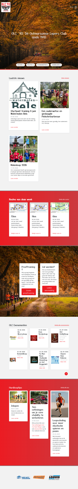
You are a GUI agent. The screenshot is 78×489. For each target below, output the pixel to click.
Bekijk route (15, 233)
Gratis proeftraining (28, 291)
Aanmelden (56, 65)
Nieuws (20, 65)
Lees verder (14, 127)
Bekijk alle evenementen (62, 325)
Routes (30, 65)
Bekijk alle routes (64, 199)
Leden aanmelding (49, 289)
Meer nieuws (65, 78)
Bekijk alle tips (65, 387)
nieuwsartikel (38, 429)
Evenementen (42, 65)
